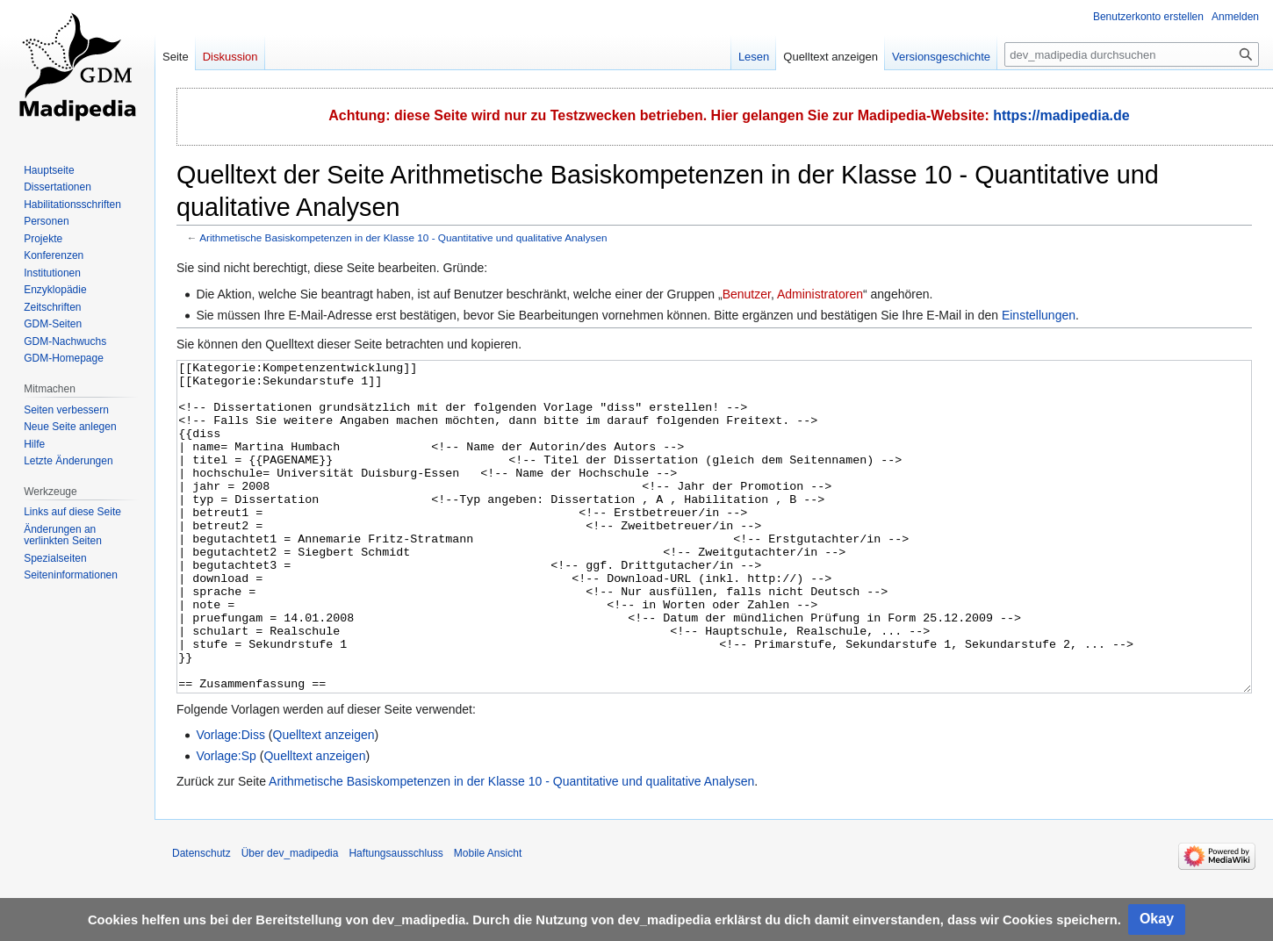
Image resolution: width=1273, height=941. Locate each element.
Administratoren (820, 294)
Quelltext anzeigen (324, 801)
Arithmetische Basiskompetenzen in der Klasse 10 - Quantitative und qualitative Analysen (403, 237)
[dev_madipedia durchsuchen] (1131, 54)
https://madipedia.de (1061, 115)
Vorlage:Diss (230, 801)
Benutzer (747, 294)
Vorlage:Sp (226, 822)
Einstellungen (1038, 315)
